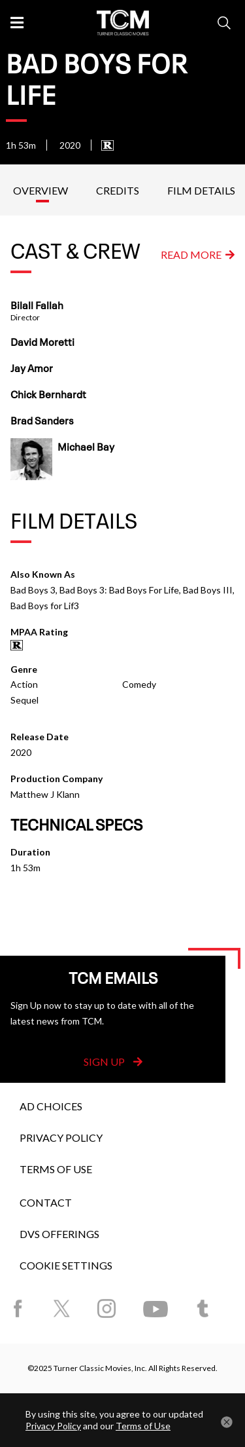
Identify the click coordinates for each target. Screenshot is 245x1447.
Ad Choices (51, 1106)
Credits (117, 190)
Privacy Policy (61, 1137)
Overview (40, 190)
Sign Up (113, 1061)
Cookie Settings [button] (66, 1265)
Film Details (201, 190)
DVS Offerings (59, 1234)
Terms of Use (56, 1169)
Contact (46, 1202)
